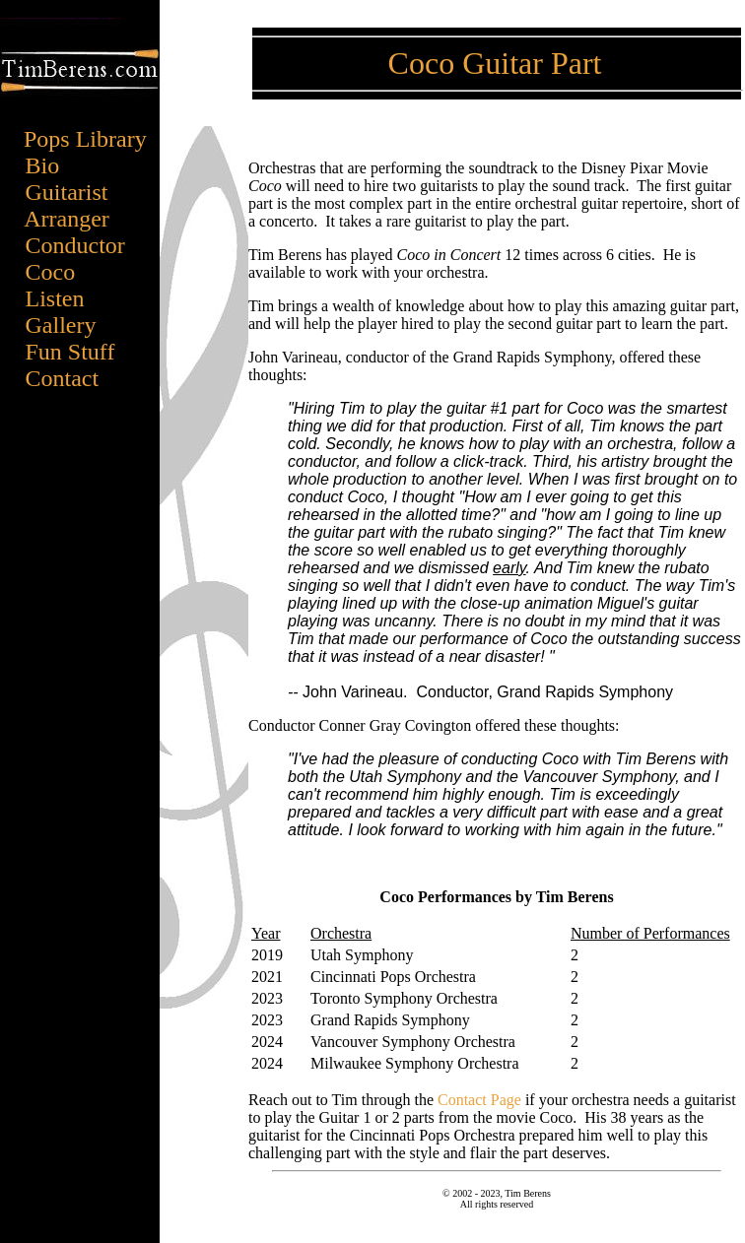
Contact (65, 378)
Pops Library (85, 139)
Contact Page (479, 1099)
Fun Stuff (73, 351)
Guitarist (73, 192)
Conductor (75, 245)
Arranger (73, 218)
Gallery (70, 325)
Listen (55, 298)
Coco (51, 272)
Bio (69, 165)
